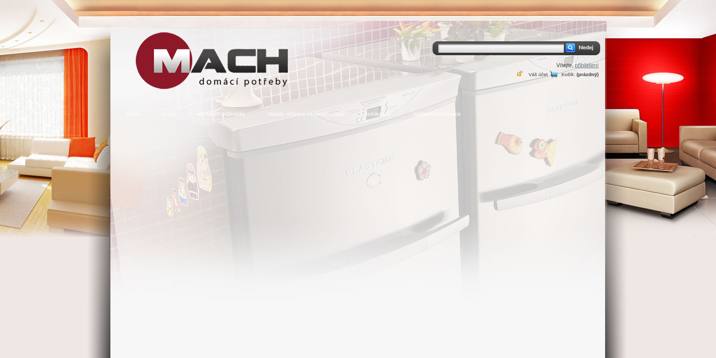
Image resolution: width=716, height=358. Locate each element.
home (134, 114)
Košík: (568, 74)
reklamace (378, 114)
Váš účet (538, 74)
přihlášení (587, 65)
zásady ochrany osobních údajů (305, 114)
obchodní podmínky (221, 114)
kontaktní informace (437, 114)
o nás (169, 114)
